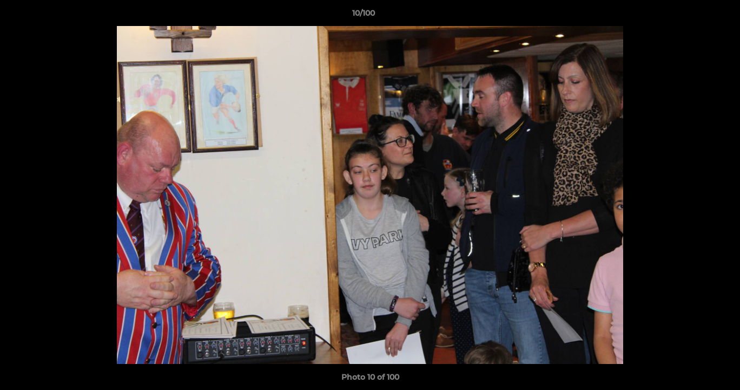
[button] (694, 16)
